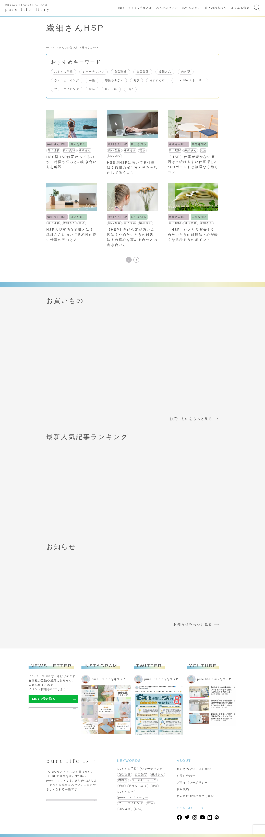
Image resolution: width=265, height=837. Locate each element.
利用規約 (183, 789)
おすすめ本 (157, 80)
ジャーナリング (93, 71)
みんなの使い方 (167, 7)
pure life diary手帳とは (134, 7)
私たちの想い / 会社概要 (194, 769)
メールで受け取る (44, 709)
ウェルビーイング (66, 80)
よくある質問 (240, 7)
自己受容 (143, 71)
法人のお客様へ (216, 7)
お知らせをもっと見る (192, 624)
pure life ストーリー (190, 80)
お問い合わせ (186, 775)
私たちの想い (191, 7)
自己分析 (111, 89)
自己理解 (120, 71)
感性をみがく (114, 80)
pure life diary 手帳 (65, 801)
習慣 (136, 80)
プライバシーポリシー (192, 782)
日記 (130, 89)
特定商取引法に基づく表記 (195, 796)
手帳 (92, 80)
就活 (92, 89)
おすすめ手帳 (63, 71)
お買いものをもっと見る (191, 419)
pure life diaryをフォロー (110, 679)
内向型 (185, 71)
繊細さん (165, 71)
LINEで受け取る (43, 698)
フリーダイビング (66, 89)
